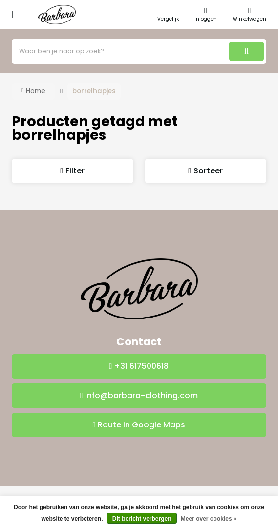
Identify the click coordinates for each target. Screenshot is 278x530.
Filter (75, 170)
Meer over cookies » (209, 518)
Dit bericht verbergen (141, 518)
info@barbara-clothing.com (141, 395)
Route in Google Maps (141, 424)
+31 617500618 (141, 366)
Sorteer (208, 170)
